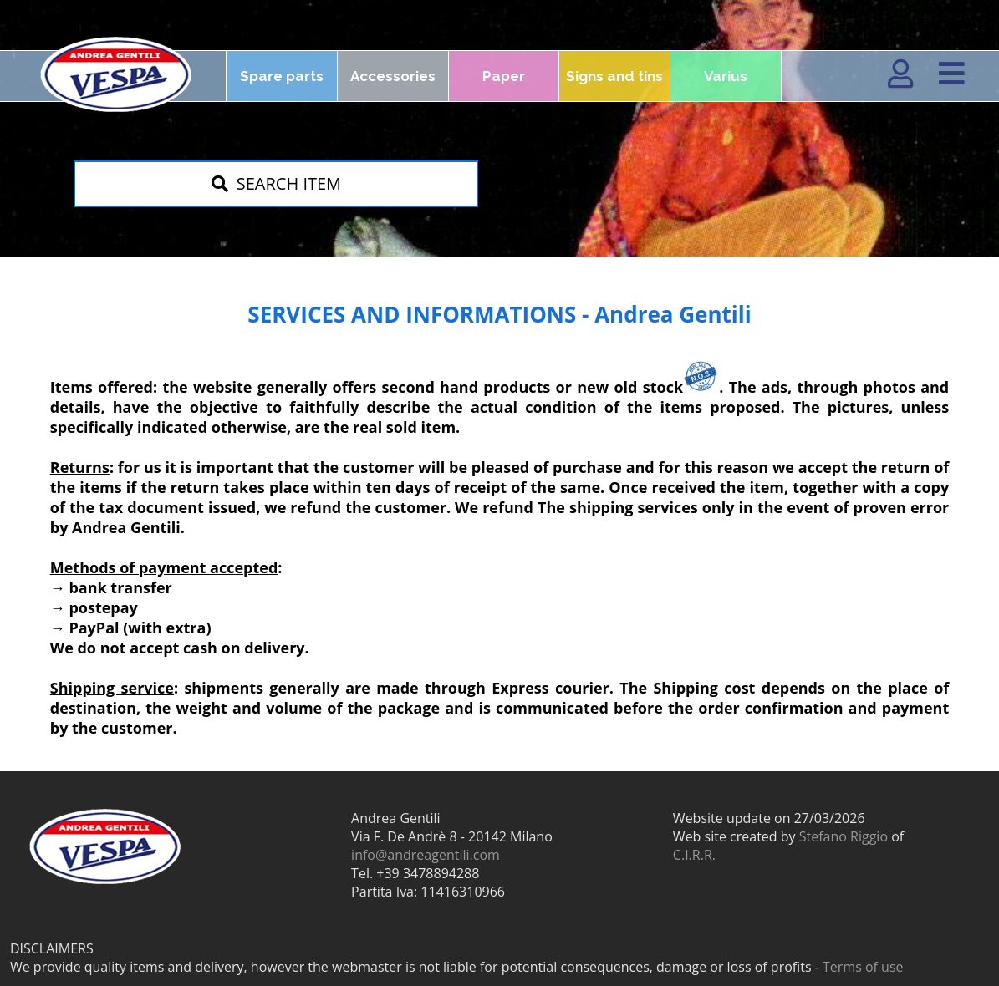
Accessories (393, 76)
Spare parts (282, 76)
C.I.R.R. (694, 855)
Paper (503, 76)
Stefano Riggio (843, 836)
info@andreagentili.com (425, 855)
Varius (725, 76)
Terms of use (863, 967)
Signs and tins (614, 76)
